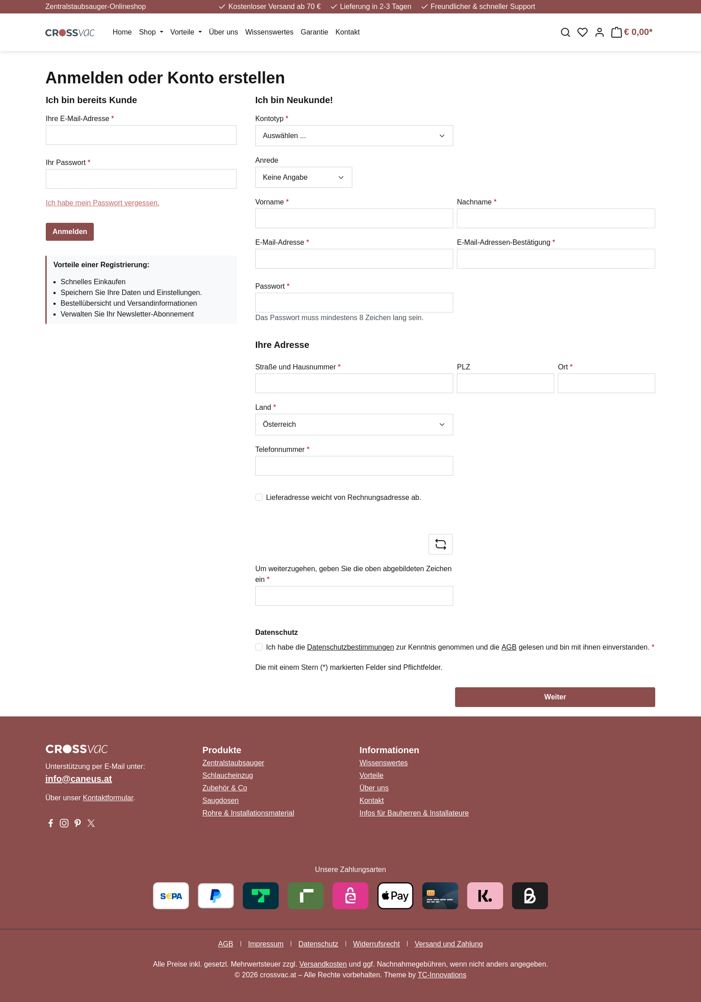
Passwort (272, 286)
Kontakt (371, 800)
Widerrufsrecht (376, 944)
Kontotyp (272, 118)
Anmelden (70, 231)
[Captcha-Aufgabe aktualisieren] (441, 544)
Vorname (272, 202)
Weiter (555, 697)
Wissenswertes (383, 763)
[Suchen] (565, 32)
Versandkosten (323, 964)
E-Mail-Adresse (282, 242)
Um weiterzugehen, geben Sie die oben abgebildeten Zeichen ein (353, 574)
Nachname (476, 202)
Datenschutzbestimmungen (350, 647)
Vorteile (371, 775)
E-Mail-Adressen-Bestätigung (506, 242)
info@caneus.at (78, 779)
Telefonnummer (282, 449)
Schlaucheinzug (227, 775)
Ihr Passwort (68, 162)
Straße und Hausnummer (298, 367)
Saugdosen (220, 800)
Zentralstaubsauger (233, 763)
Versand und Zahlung (449, 944)
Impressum (266, 944)
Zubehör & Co (224, 788)
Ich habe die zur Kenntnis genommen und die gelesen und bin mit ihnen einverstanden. (460, 647)
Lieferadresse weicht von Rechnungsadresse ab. (343, 497)
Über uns (374, 788)
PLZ (463, 367)
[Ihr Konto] (599, 32)
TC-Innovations (442, 975)
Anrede (267, 160)
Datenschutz (318, 944)
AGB (509, 647)
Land (265, 407)
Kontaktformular (108, 798)
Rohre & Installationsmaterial (248, 813)
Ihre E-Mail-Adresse (80, 118)
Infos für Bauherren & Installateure (414, 813)
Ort (565, 367)
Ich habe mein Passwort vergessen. (102, 203)
